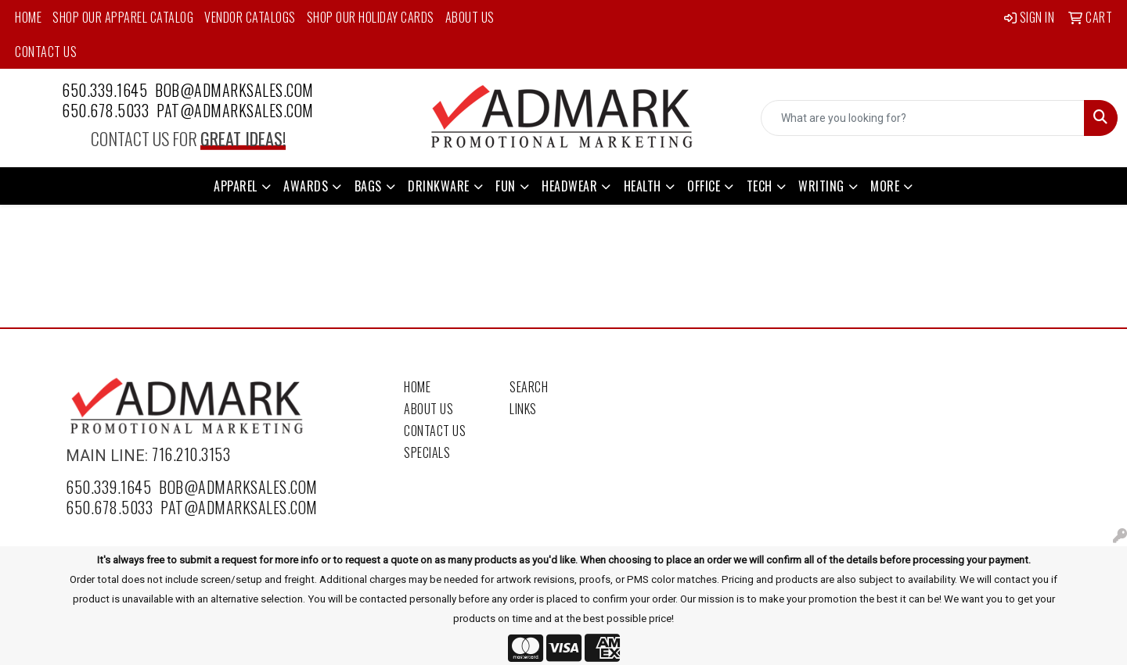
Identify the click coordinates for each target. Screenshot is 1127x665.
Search (528, 386)
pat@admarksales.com (235, 110)
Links (523, 408)
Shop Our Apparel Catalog (122, 17)
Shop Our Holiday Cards (370, 17)
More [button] (884, 186)
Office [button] (703, 186)
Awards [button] (305, 186)
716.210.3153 (191, 454)
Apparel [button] (235, 186)
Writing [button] (821, 186)
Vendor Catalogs (250, 17)
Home (28, 17)
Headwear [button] (569, 186)
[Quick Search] (923, 118)
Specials (427, 452)
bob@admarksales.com (234, 90)
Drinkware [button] (439, 186)
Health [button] (642, 186)
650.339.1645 (104, 90)
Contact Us (46, 51)
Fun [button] (505, 186)
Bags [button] (368, 186)
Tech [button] (759, 186)
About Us (470, 17)
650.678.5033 (105, 110)
